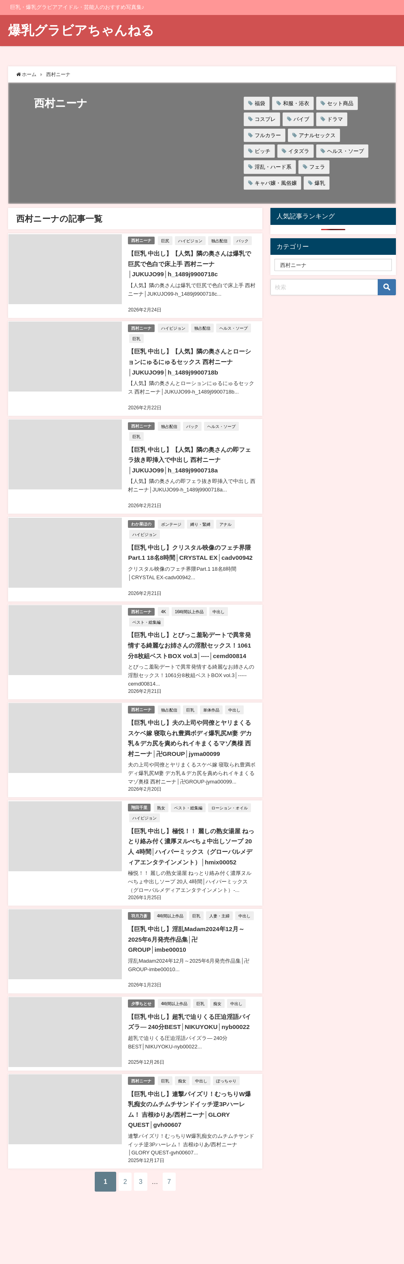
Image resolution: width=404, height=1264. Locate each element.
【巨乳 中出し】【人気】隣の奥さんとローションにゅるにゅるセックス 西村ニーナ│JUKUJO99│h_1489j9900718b (190, 359)
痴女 (219, 1034)
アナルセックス (317, 135)
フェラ (317, 166)
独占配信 (221, 240)
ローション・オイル (231, 820)
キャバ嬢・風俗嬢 (276, 183)
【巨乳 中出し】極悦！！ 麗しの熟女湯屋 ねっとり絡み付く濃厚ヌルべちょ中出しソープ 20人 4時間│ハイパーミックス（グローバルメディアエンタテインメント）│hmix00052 (192, 864)
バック (244, 240)
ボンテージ (172, 520)
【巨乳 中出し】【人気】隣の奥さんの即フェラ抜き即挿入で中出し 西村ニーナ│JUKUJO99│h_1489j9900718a (190, 456)
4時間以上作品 (171, 938)
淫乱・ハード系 (273, 166)
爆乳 (320, 183)
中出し (220, 616)
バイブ (301, 119)
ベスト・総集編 (146, 627)
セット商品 (340, 103)
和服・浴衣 (296, 103)
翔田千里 (140, 820)
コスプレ (265, 119)
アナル (227, 520)
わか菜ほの (142, 519)
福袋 (260, 103)
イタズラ (298, 151)
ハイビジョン (191, 240)
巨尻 (166, 240)
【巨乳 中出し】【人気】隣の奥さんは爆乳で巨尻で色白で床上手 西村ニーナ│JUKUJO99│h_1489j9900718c (190, 263)
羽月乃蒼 (140, 937)
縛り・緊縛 (201, 520)
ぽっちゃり (227, 1120)
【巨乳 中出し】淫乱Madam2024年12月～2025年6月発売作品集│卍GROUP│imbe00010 (189, 971)
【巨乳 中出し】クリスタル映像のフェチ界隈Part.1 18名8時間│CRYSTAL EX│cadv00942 (190, 553)
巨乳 (136, 337)
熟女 (162, 820)
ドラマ (335, 119)
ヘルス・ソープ (345, 151)
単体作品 (212, 724)
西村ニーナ (142, 240)
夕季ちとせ (142, 1034)
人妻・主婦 (221, 938)
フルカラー (268, 135)
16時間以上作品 (190, 616)
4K (164, 616)
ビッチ (262, 151)
